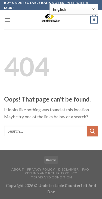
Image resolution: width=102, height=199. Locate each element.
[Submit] (92, 131)
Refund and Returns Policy (51, 173)
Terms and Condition (51, 177)
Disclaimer (68, 169)
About (17, 169)
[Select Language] (74, 9)
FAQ (85, 169)
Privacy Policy (41, 169)
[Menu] (7, 20)
